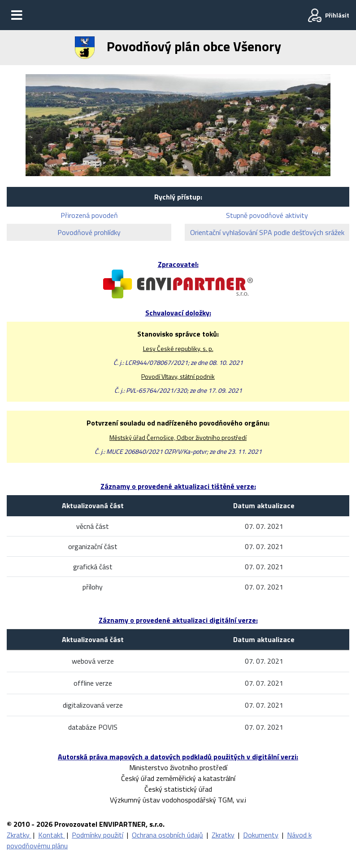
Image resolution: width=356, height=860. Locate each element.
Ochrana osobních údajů (167, 834)
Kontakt (51, 834)
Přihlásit (337, 15)
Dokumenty (260, 834)
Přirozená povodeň (89, 215)
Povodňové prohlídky (89, 232)
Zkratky (19, 834)
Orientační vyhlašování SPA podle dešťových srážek (267, 232)
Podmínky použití (97, 834)
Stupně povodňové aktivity (267, 215)
